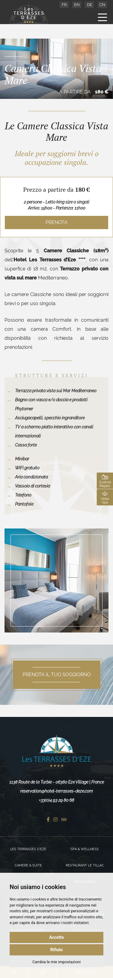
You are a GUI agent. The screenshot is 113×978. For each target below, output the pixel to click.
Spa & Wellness (85, 849)
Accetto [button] (56, 937)
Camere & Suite (28, 865)
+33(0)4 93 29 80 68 (56, 800)
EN (77, 4)
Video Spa (105, 497)
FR (64, 4)
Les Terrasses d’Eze (28, 849)
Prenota (56, 222)
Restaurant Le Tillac (85, 865)
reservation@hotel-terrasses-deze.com (56, 791)
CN (102, 4)
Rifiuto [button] (56, 949)
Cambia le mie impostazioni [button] (56, 962)
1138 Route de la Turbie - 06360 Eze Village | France (56, 782)
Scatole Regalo (105, 481)
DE (89, 4)
